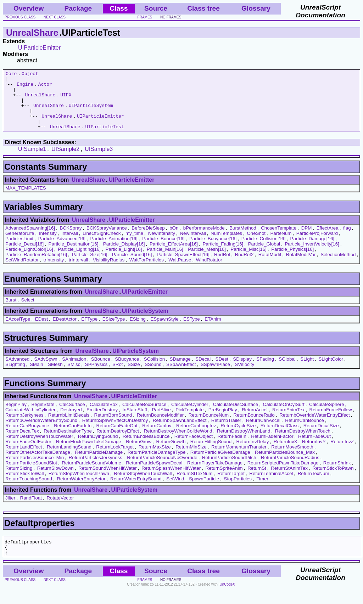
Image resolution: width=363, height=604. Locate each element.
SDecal (203, 370)
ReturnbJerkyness (24, 426)
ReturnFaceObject (193, 448)
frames (145, 17)
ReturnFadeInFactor (272, 448)
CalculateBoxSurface (144, 416)
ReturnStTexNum (194, 485)
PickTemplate (189, 421)
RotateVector (60, 509)
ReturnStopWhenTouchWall (143, 485)
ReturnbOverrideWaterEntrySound (41, 432)
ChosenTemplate (278, 239)
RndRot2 (244, 266)
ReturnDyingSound (98, 448)
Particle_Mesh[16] (207, 261)
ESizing (138, 330)
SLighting (15, 376)
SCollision (154, 370)
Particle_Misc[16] (248, 261)
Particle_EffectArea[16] (174, 255)
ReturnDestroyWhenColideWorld (178, 442)
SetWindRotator (22, 271)
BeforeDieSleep (148, 239)
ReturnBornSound (113, 426)
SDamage (180, 370)
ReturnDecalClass (279, 437)
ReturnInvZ (342, 453)
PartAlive (161, 421)
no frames (170, 17)
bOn (173, 239)
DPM (306, 239)
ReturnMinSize (190, 458)
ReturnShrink (337, 474)
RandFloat (31, 509)
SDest (222, 370)
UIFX (65, 100)
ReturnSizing (18, 479)
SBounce (100, 370)
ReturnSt (256, 479)
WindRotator (209, 271)
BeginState (42, 416)
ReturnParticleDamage (99, 464)
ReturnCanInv (156, 437)
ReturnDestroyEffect (117, 442)
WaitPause (179, 271)
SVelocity (244, 376)
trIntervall (78, 271)
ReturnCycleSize (238, 437)
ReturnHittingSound (210, 453)
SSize (134, 376)
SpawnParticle (204, 490)
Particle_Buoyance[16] (212, 250)
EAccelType (17, 330)
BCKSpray (71, 239)
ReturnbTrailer (226, 432)
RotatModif (269, 266)
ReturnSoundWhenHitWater (107, 479)
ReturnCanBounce (304, 432)
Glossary (255, 8)
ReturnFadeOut (314, 448)
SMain (36, 376)
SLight (307, 370)
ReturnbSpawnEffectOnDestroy (115, 432)
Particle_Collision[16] (263, 250)
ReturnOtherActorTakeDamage (37, 464)
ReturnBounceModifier (160, 426)
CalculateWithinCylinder (30, 421)
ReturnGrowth (170, 453)
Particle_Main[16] (165, 261)
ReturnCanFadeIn (72, 437)
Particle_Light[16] (123, 261)
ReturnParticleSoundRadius (290, 469)
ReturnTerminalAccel (271, 485)
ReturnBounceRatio (253, 426)
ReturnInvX (285, 453)
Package (78, 8)
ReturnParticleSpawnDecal (154, 474)
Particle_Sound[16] (132, 266)
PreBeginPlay (222, 421)
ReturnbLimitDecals (68, 426)
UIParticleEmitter (39, 48)
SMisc (73, 376)
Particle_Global (264, 255)
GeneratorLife (19, 245)
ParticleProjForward (317, 245)
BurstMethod (242, 239)
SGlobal (287, 370)
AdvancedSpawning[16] (30, 239)
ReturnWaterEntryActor (81, 490)
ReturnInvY (314, 453)
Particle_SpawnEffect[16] (183, 266)
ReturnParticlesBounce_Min (34, 469)
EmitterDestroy (102, 421)
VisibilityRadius (108, 271)
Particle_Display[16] (124, 255)
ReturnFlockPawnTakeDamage (88, 453)
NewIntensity (161, 245)
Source (155, 8)
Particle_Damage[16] (312, 250)
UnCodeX (227, 599)
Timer (262, 490)
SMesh (55, 376)
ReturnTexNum (313, 485)
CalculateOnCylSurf (284, 416)
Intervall (69, 245)
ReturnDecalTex (22, 442)
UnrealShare (32, 33)
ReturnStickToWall (24, 485)
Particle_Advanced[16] (61, 250)
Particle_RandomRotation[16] (36, 266)
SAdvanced (17, 370)
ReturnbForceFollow (330, 421)
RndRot (222, 266)
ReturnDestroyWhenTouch (302, 442)
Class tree (203, 8)
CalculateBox (104, 416)
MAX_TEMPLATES (25, 199)
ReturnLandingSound (69, 458)
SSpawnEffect (181, 376)
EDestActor (65, 330)
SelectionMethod (338, 266)
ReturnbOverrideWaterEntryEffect (314, 426)
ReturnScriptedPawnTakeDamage (283, 474)
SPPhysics (96, 376)
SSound (153, 376)
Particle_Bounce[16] (163, 250)
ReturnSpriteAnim (224, 479)
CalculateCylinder (189, 416)
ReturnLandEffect (23, 458)
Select (27, 311)
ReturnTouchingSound (28, 490)
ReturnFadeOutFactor (28, 453)
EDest (41, 330)
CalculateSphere (326, 416)
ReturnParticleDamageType (157, 464)
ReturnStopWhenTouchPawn (79, 485)
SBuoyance (127, 370)
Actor (45, 87)
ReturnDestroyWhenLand (243, 442)
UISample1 (32, 161)
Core (11, 74)
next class (55, 17)
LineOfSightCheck (102, 245)
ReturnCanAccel (263, 432)
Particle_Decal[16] (24, 255)
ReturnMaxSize (155, 458)
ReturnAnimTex (288, 421)
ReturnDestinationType (68, 442)
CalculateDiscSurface (235, 416)
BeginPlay (16, 416)
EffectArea (328, 239)
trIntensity (53, 271)
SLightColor (330, 370)
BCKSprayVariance (106, 239)
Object (30, 74)
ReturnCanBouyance (27, 437)
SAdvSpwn (45, 370)
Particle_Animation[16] (113, 250)
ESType (191, 330)
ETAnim (213, 330)
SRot (117, 376)
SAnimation (74, 370)
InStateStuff (135, 421)
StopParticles (238, 490)
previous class (20, 17)
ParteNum (280, 245)
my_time (134, 245)
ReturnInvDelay (252, 453)
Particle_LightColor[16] (29, 261)
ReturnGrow (138, 453)
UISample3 (99, 161)
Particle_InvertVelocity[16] (312, 255)
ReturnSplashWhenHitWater (171, 479)
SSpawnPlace (215, 376)
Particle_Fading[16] (222, 255)
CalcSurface (72, 416)
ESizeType (113, 330)
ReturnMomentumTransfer (239, 458)
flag (347, 239)
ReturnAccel (255, 421)
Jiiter (10, 509)
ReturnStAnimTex (289, 479)
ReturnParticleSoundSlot (31, 474)
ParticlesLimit (19, 250)
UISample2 (65, 161)
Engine (25, 87)
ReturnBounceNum (209, 426)
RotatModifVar (301, 266)
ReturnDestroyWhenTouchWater (39, 448)
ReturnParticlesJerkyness (95, 469)
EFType (89, 330)
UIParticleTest (104, 138)
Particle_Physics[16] (292, 261)
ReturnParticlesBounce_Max (285, 464)
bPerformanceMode (204, 239)
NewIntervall (193, 245)
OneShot (256, 245)
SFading (265, 370)
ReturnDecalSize (321, 437)
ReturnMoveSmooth (292, 458)
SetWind (175, 490)
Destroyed (71, 421)
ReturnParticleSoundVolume (91, 474)
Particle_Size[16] (89, 266)
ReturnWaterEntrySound (136, 490)
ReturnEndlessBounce (146, 448)
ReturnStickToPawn (332, 479)
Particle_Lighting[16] (79, 261)
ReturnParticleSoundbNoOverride (162, 469)
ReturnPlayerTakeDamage (214, 474)
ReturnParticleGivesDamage (220, 464)
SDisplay (242, 370)
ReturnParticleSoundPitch (229, 469)
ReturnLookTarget (115, 458)
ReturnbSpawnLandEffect (180, 432)
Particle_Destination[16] (74, 255)
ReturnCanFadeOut (117, 437)
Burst (10, 311)
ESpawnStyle (164, 330)
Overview (28, 8)
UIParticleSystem (91, 112)
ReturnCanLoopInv (196, 437)
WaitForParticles (146, 271)
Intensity (48, 245)
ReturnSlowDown (55, 479)
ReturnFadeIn (231, 448)
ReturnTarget (231, 485)
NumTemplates (226, 245)
